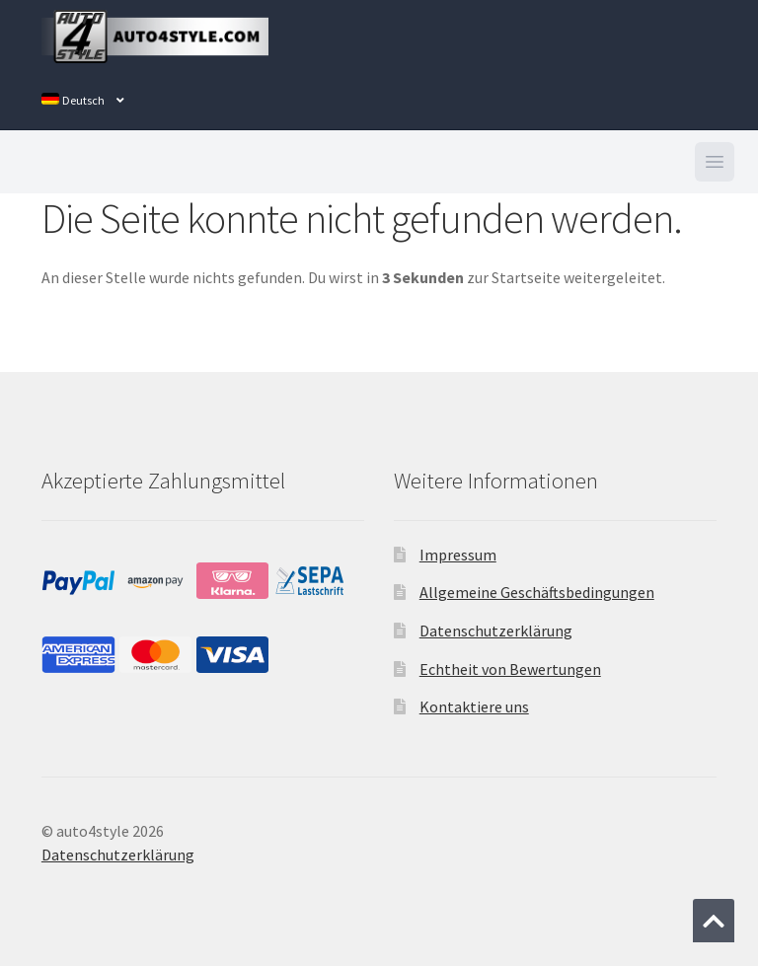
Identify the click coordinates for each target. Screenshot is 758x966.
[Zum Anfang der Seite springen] (713, 920)
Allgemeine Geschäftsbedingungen (536, 592)
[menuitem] (83, 101)
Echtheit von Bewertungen (510, 669)
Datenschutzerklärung (495, 630)
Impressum (457, 554)
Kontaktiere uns (474, 706)
